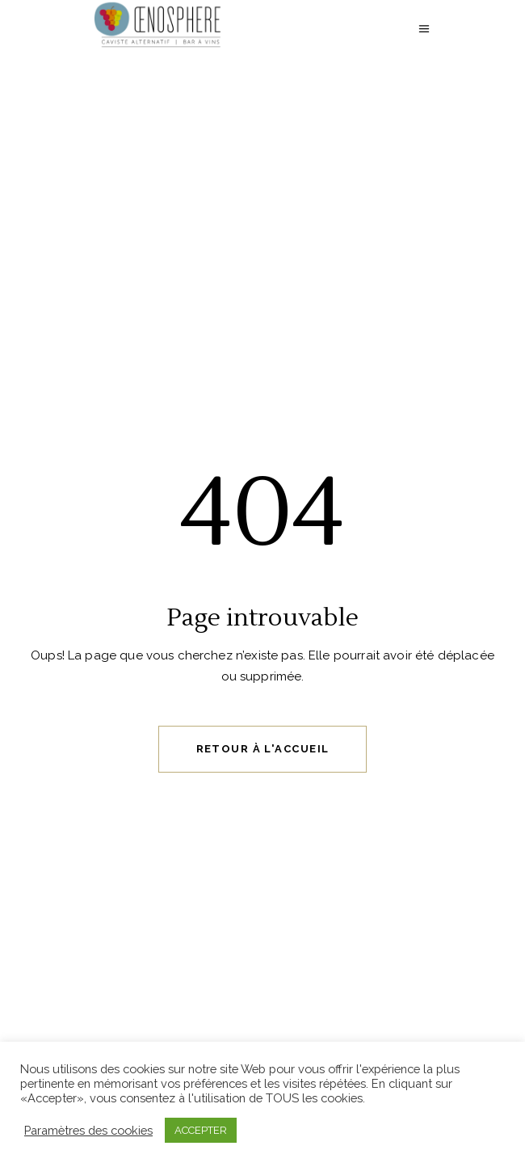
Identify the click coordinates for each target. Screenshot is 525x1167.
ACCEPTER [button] (200, 1130)
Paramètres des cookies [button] (88, 1130)
